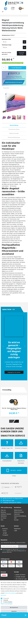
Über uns (3, 510)
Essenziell (6, 598)
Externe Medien (7, 602)
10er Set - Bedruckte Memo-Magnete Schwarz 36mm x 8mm (14, 409)
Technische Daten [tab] (13, 129)
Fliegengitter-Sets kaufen (14, 372)
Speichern (14, 611)
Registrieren (17, 528)
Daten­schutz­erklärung (10, 593)
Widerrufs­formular (19, 512)
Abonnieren (22, 546)
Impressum (3, 595)
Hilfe (2, 520)
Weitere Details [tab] (14, 133)
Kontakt (16, 520)
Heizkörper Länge (6, 44)
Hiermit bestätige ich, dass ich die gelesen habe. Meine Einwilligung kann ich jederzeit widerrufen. (14, 551)
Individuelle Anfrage (21, 53)
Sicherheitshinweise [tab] (14, 137)
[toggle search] (8, 12)
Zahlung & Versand (6, 514)
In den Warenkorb (17, 67)
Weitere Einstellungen (6, 603)
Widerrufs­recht (18, 510)
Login (15, 530)
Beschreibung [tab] (14, 125)
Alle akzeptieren (14, 607)
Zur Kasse (3, 518)
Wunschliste (5, 88)
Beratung (3, 512)
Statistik (5, 600)
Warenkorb (4, 516)
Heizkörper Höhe (6, 39)
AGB (15, 518)
